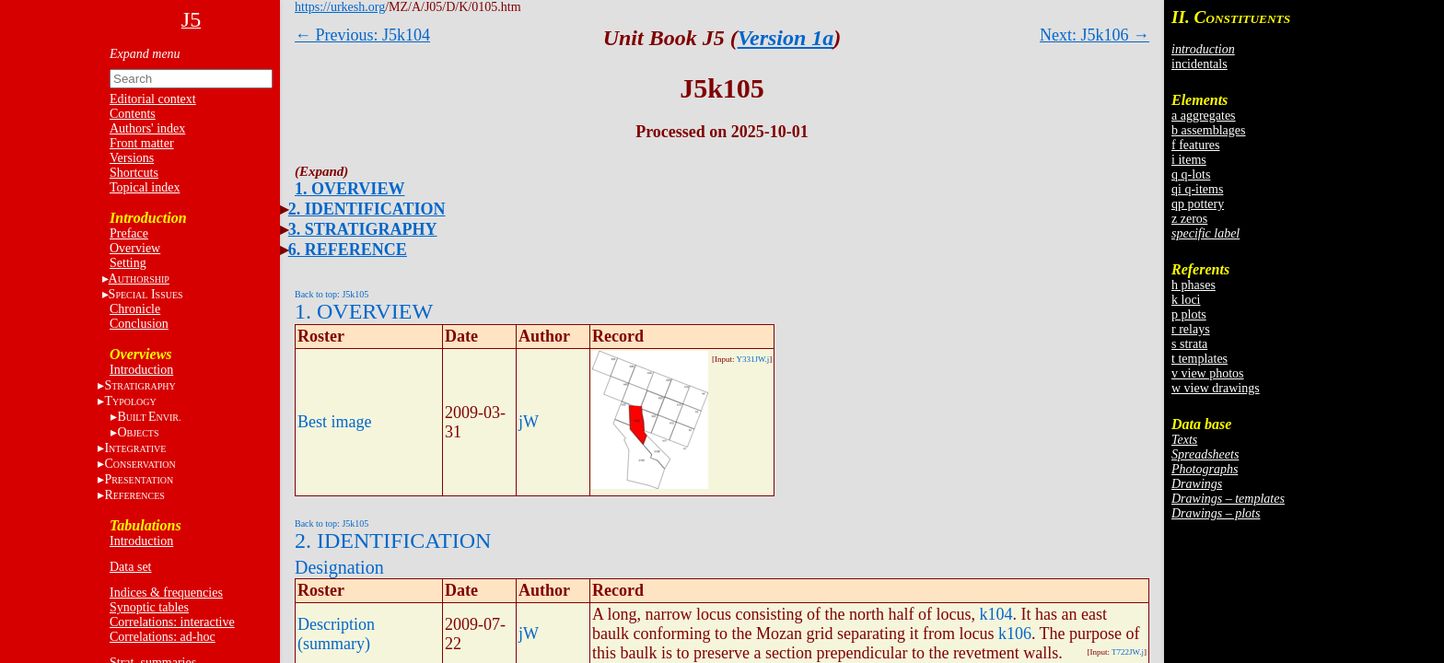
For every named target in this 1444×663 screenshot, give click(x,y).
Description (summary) (336, 634)
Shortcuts (134, 173)
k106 (1014, 633)
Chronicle (135, 309)
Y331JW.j (752, 359)
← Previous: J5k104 (362, 35)
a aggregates (1203, 115)
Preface (129, 233)
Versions (132, 158)
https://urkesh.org (340, 7)
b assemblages (1208, 130)
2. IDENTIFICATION (367, 209)
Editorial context (153, 99)
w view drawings (1215, 388)
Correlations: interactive (172, 622)
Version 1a (786, 38)
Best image (334, 422)
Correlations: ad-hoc (162, 637)
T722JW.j (1128, 652)
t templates (1199, 359)
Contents (133, 114)
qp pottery (1197, 204)
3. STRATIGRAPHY (362, 229)
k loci (1186, 300)
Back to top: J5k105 (331, 294)
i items (1188, 160)
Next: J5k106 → (1094, 35)
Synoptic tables (149, 607)
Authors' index (147, 128)
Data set (130, 567)
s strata (1189, 344)
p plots (1188, 314)
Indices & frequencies (166, 592)
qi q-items (1197, 189)
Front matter (142, 143)
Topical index (145, 187)
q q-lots (1190, 174)
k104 (995, 614)
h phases (1193, 285)
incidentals (1199, 64)
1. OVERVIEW (349, 189)
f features (1195, 145)
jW (528, 422)
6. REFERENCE (347, 249)
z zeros (1189, 219)
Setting (128, 263)
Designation (339, 567)
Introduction (141, 370)
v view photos (1207, 373)
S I (146, 294)
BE (148, 417)
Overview (135, 248)
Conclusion (139, 324)
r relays (1190, 329)
